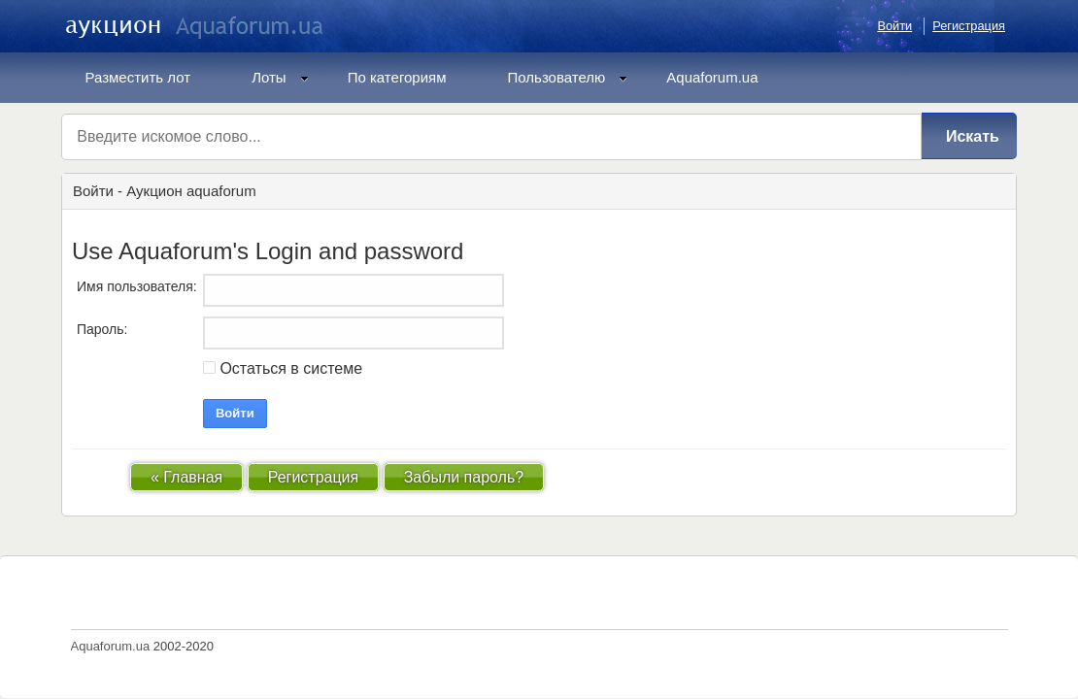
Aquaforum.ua (712, 77)
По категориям (397, 77)
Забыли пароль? (464, 477)
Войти (894, 25)
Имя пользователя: (137, 286)
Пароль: (102, 329)
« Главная (186, 477)
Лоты (280, 77)
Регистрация (968, 25)
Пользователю (568, 77)
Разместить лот (138, 77)
